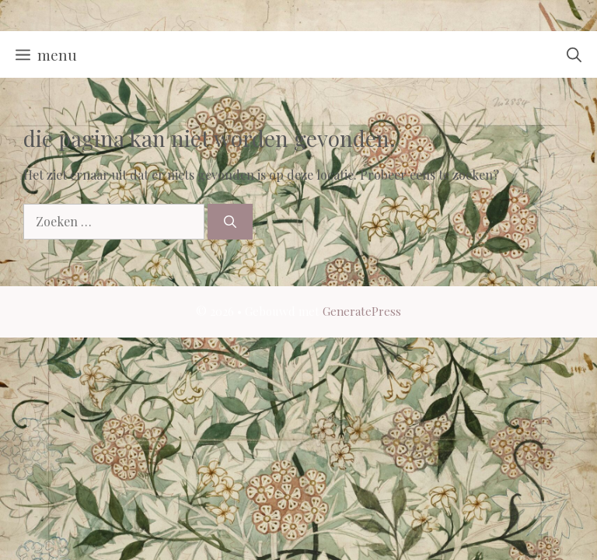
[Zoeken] (230, 222)
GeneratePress (362, 311)
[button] (574, 54)
